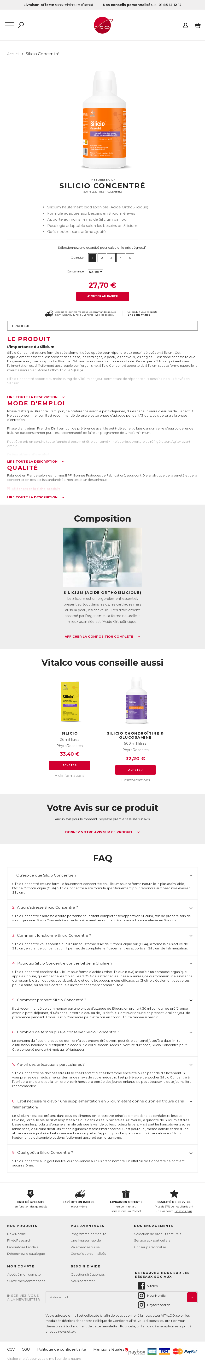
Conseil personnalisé (150, 1247)
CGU (26, 1349)
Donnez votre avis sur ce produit (102, 832)
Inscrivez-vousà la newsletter (23, 1297)
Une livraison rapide (86, 1240)
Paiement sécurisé (85, 1247)
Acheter (70, 765)
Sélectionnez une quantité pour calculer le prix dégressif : (102, 247)
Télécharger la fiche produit (33, 489)
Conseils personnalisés (88, 1253)
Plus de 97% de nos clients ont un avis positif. (174, 1201)
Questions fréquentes (88, 1274)
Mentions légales (108, 1349)
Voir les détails (104, 314)
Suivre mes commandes (26, 1281)
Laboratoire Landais (22, 1247)
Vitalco (147, 1286)
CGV (11, 1349)
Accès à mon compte (24, 1274)
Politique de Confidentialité (114, 1321)
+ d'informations (69, 775)
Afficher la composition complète (103, 636)
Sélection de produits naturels (157, 1234)
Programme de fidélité (88, 1234)
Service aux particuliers (152, 1240)
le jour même (79, 1199)
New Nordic (16, 1234)
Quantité (77, 257)
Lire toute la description (36, 397)
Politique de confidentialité (61, 1349)
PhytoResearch (102, 179)
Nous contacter (83, 1281)
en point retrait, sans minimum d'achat (126, 1201)
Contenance (75, 271)
